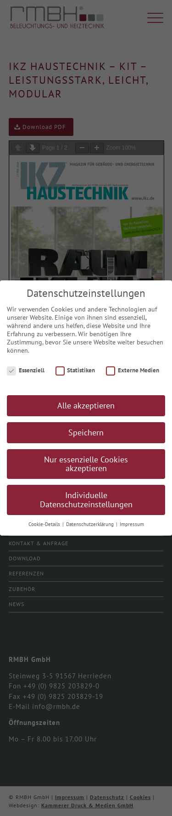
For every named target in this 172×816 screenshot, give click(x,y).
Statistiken (75, 373)
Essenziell (25, 373)
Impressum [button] (132, 527)
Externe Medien (132, 373)
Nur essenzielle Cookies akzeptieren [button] (86, 467)
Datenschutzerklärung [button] (90, 527)
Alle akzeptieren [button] (86, 408)
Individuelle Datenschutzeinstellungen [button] (86, 502)
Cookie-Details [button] (44, 527)
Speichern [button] (86, 435)
